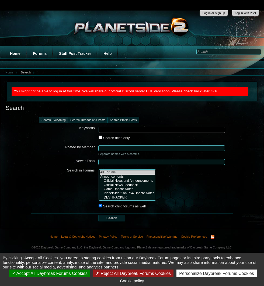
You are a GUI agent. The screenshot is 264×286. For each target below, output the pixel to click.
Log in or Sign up (214, 13)
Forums (40, 53)
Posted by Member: (80, 147)
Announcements (127, 177)
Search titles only (114, 138)
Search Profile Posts (123, 120)
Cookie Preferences (194, 236)
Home (15, 53)
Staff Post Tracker (75, 53)
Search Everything (53, 120)
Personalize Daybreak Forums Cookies (216, 273)
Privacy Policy (108, 236)
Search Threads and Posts (87, 120)
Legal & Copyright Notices (78, 236)
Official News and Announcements (127, 181)
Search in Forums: (81, 170)
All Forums (127, 172)
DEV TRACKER (127, 198)
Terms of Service (132, 236)
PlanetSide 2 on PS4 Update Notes (127, 193)
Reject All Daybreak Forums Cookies (133, 273)
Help (107, 53)
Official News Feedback (127, 185)
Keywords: (87, 128)
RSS (212, 237)
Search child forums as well (122, 206)
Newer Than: (86, 161)
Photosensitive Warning (162, 236)
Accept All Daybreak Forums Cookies (50, 273)
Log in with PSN (245, 13)
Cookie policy (132, 280)
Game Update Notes (127, 189)
